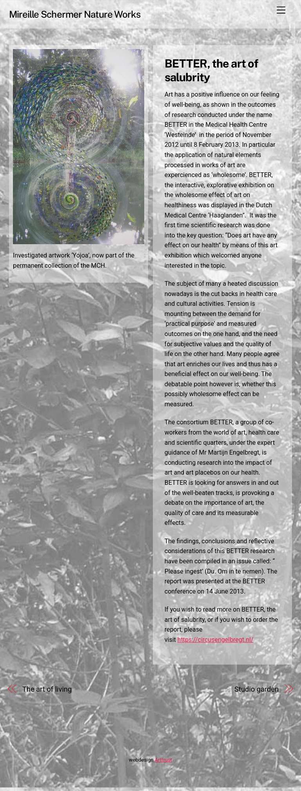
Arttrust (163, 763)
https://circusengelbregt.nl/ (216, 643)
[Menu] (281, 10)
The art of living (47, 693)
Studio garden (256, 693)
